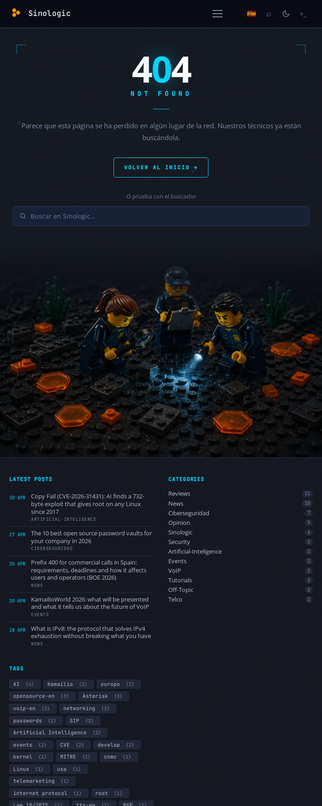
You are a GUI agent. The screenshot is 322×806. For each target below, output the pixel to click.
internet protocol (48, 793)
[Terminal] (303, 13)
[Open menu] (217, 13)
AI (24, 684)
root (110, 793)
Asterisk (104, 696)
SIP (83, 720)
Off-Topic (240, 590)
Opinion (240, 523)
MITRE (76, 756)
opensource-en (42, 696)
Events (240, 561)
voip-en (32, 708)
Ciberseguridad (240, 513)
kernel (31, 756)
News (240, 504)
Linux (29, 769)
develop (117, 744)
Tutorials (240, 580)
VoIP (240, 571)
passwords (36, 720)
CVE (73, 744)
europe (119, 684)
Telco (240, 599)
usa (70, 769)
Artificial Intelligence (58, 732)
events (31, 744)
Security (240, 542)
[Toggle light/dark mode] (286, 13)
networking (87, 708)
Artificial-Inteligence (240, 551)
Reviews (240, 493)
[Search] (268, 13)
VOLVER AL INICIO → (161, 167)
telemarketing (42, 781)
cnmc (119, 756)
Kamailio (68, 684)
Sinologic (240, 532)
